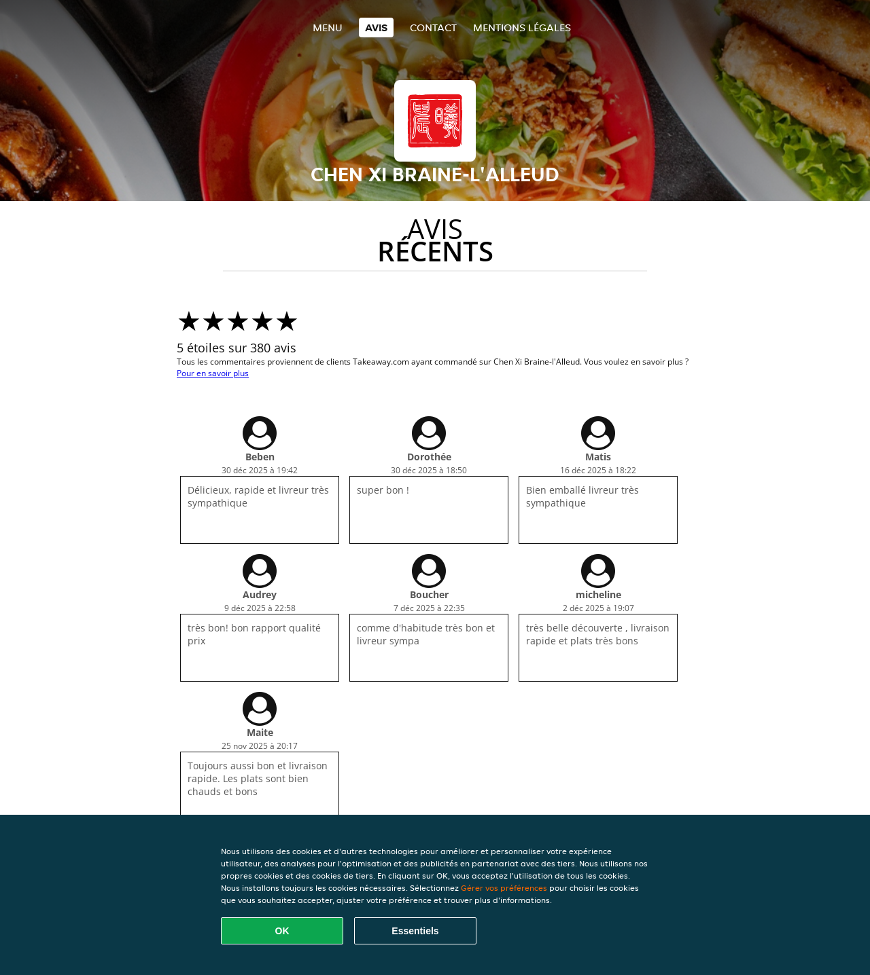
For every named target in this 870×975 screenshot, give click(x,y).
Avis (376, 27)
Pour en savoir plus (213, 373)
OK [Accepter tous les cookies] (282, 930)
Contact (433, 27)
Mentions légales (522, 27)
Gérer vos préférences (504, 888)
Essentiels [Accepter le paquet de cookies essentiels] (415, 930)
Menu (328, 27)
